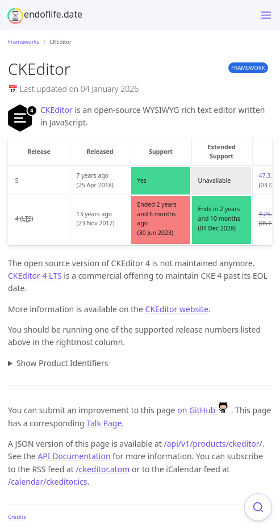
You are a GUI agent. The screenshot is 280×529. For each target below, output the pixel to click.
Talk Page (104, 423)
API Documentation (73, 456)
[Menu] (266, 15)
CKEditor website (176, 309)
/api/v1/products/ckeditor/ (213, 443)
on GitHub (204, 410)
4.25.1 (267, 214)
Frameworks (23, 41)
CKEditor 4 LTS (35, 275)
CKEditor (56, 109)
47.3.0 (267, 175)
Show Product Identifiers (62, 363)
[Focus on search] (258, 507)
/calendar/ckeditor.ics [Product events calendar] (47, 481)
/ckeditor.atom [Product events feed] (103, 469)
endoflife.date (53, 14)
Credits (17, 516)
